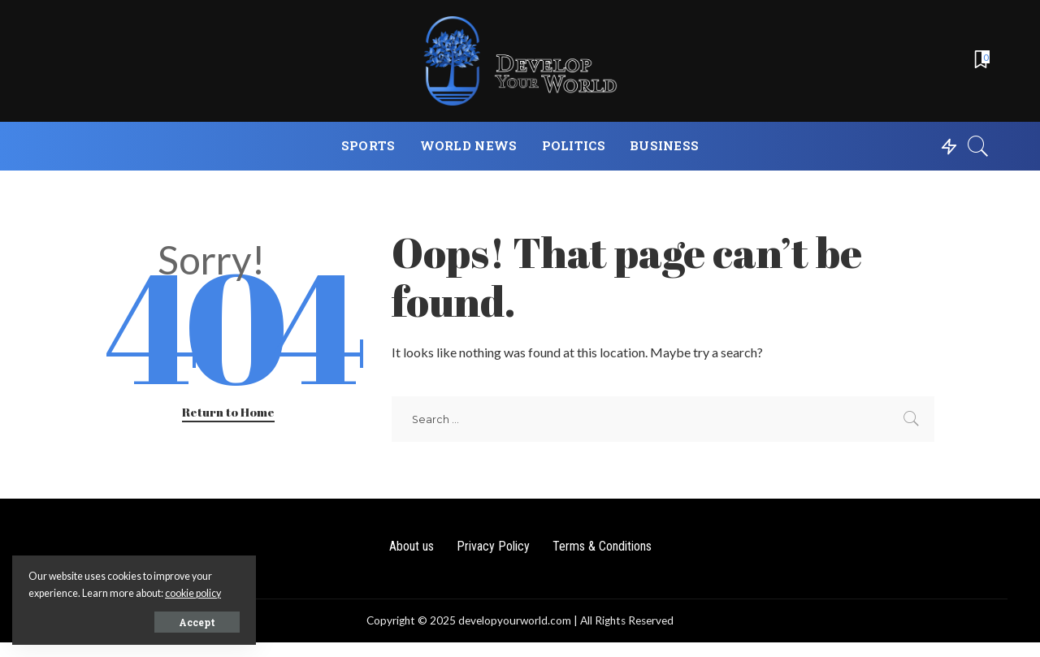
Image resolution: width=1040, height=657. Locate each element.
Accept (197, 622)
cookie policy (193, 593)
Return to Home (228, 412)
